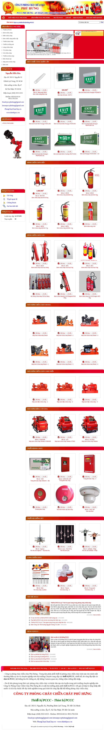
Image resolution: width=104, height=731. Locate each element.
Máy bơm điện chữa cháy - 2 (65, 402)
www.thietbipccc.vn (13, 112)
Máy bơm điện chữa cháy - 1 (40, 402)
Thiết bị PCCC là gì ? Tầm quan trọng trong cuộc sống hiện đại (48, 622)
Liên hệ (68, 17)
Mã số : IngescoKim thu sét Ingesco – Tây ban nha (40, 549)
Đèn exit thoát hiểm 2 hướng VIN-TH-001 (65, 154)
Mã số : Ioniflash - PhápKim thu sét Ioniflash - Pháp (89, 549)
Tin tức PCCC (58, 17)
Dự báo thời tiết (12, 206)
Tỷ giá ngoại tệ (12, 199)
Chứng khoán (11, 202)
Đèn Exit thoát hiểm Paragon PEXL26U (40, 124)
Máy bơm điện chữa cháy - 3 (90, 402)
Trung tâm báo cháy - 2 (89, 479)
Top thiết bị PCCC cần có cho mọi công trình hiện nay (45, 620)
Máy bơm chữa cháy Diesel (40, 335)
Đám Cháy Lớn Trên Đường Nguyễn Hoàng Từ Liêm (45, 624)
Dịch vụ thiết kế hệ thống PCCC (38, 51)
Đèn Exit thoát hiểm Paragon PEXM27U (90, 92)
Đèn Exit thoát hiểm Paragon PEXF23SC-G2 (40, 154)
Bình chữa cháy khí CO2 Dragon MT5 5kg (89, 297)
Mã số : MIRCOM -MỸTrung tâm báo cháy (65, 479)
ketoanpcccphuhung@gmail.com (13, 105)
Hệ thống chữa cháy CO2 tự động (40, 296)
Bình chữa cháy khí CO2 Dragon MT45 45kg (65, 297)
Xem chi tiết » (97, 615)
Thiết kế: (69, 726)
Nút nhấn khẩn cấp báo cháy (65, 509)
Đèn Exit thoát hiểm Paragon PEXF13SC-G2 (90, 124)
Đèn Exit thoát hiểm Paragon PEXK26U (65, 124)
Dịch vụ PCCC (78, 17)
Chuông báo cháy (40, 509)
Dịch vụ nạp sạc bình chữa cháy (40, 661)
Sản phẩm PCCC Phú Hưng (40, 17)
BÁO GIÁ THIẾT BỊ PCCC (94, 17)
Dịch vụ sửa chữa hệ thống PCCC (40, 659)
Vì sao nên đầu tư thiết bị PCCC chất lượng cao (44, 618)
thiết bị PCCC (69, 686)
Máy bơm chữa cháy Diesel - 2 (64, 335)
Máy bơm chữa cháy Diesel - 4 (40, 364)
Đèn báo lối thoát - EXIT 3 (65, 95)
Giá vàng (10, 195)
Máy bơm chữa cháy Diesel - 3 (89, 335)
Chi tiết (54, 54)
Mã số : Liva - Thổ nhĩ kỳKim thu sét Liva (65, 549)
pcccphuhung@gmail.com (15, 102)
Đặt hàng (38, 90)
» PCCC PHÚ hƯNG (7, 123)
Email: (4, 102)
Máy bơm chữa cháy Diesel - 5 (64, 364)
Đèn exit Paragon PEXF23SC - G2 (89, 154)
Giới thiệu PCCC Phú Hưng (17, 17)
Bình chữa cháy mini (89, 226)
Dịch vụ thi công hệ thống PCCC (40, 656)
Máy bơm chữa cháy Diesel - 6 (89, 364)
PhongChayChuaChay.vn (13, 109)
